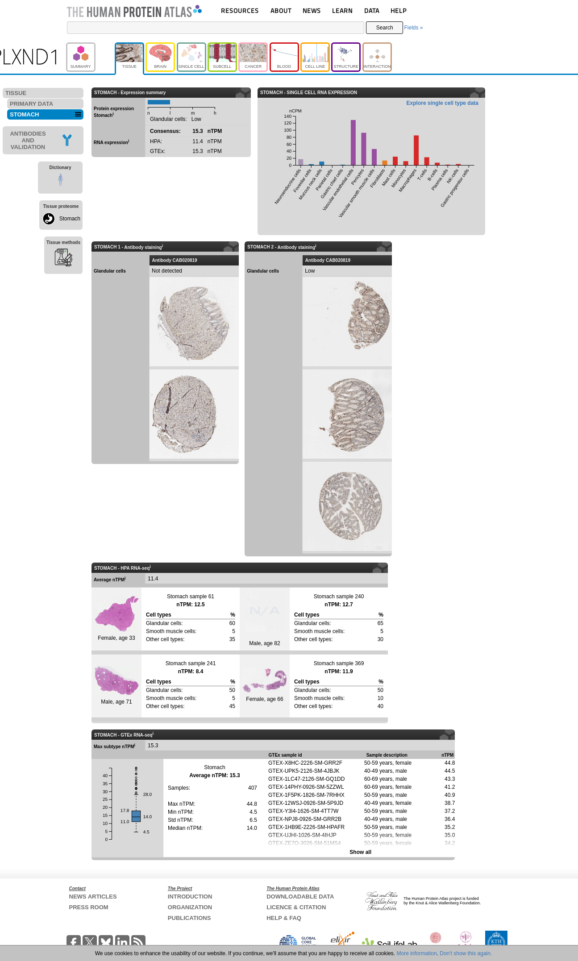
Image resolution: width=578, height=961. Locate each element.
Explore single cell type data (442, 103)
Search (384, 28)
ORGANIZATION (190, 907)
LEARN (342, 10)
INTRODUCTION (190, 896)
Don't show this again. (466, 953)
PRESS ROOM (88, 907)
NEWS (312, 10)
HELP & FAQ (283, 918)
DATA (371, 10)
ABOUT (280, 10)
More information (417, 953)
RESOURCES (240, 10)
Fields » (413, 28)
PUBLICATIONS (189, 918)
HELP (399, 10)
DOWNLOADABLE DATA (300, 896)
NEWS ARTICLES (93, 896)
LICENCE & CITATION (296, 907)
